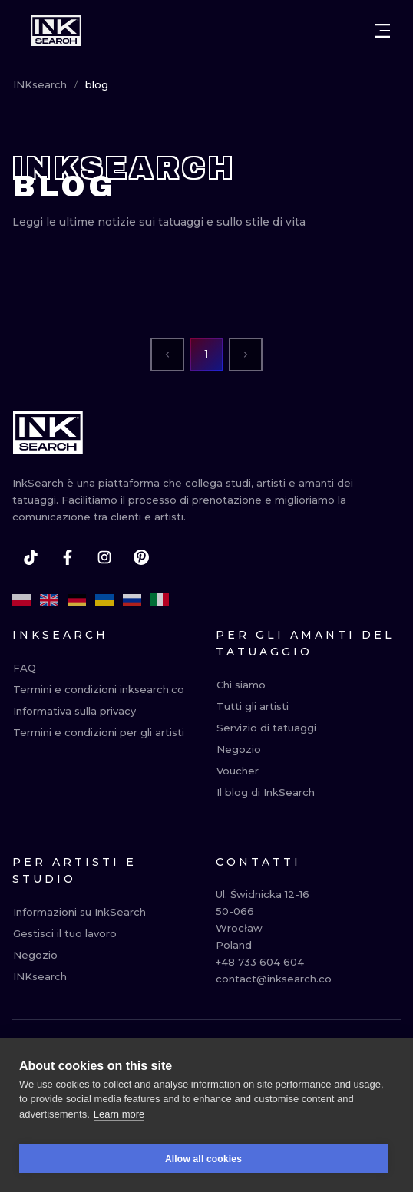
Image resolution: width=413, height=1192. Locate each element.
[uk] (104, 600)
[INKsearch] (56, 30)
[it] (159, 600)
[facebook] (67, 557)
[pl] (21, 600)
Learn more (119, 1122)
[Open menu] (382, 30)
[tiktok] (30, 557)
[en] (49, 600)
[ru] (132, 600)
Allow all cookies (203, 1166)
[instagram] (104, 557)
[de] (77, 600)
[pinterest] (141, 557)
